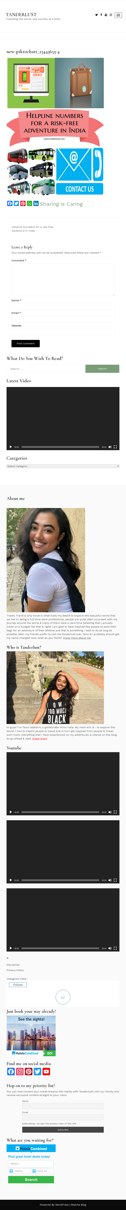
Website (16, 325)
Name (16, 300)
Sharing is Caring (67, 204)
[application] (63, 418)
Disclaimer (13, 964)
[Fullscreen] (115, 447)
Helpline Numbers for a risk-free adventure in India (32, 228)
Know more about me (77, 637)
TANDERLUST (21, 15)
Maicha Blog (78, 1204)
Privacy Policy (15, 970)
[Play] (10, 447)
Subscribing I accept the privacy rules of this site (49, 1123)
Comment (18, 260)
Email (16, 313)
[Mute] (110, 447)
